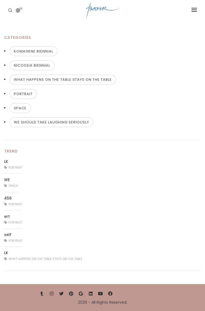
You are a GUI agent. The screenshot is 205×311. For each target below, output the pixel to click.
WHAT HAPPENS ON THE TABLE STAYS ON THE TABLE (63, 79)
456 (8, 198)
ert (7, 216)
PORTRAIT (23, 94)
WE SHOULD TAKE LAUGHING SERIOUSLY (51, 122)
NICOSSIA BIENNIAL (32, 65)
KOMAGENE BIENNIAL (33, 51)
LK (6, 161)
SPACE (20, 108)
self (7, 234)
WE (7, 179)
